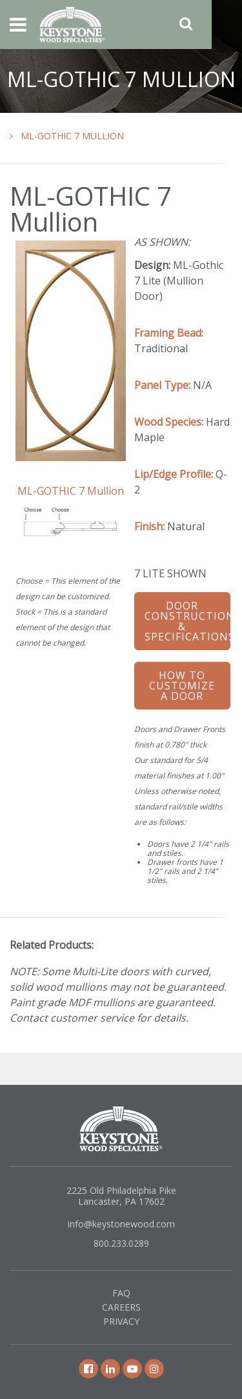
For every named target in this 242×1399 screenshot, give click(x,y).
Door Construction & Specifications (187, 621)
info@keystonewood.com (121, 1224)
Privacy (121, 1321)
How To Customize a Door (182, 685)
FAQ (121, 1293)
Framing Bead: (168, 333)
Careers (121, 1307)
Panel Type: (162, 385)
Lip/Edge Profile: (173, 474)
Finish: (149, 526)
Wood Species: (168, 422)
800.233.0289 (121, 1243)
